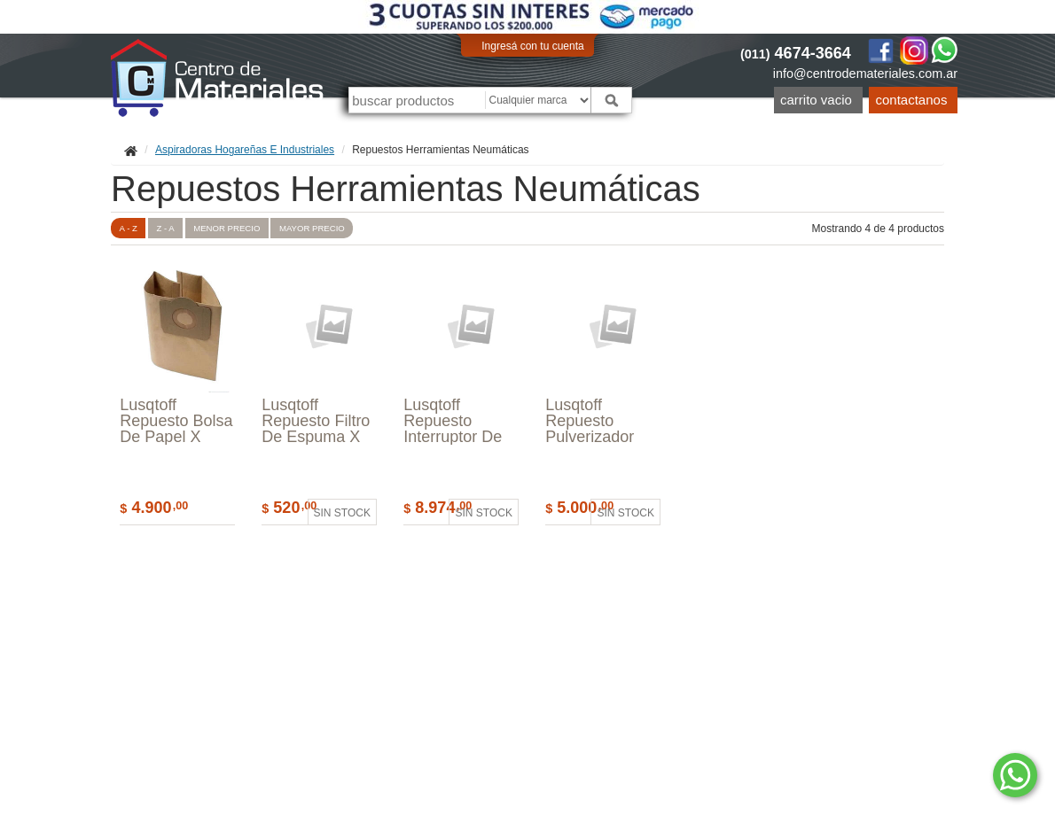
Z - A (165, 228)
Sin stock (342, 513)
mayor (312, 228)
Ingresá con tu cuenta (532, 46)
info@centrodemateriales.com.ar (865, 73)
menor (226, 228)
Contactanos (912, 99)
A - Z (128, 228)
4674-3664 (795, 53)
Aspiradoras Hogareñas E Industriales (244, 150)
